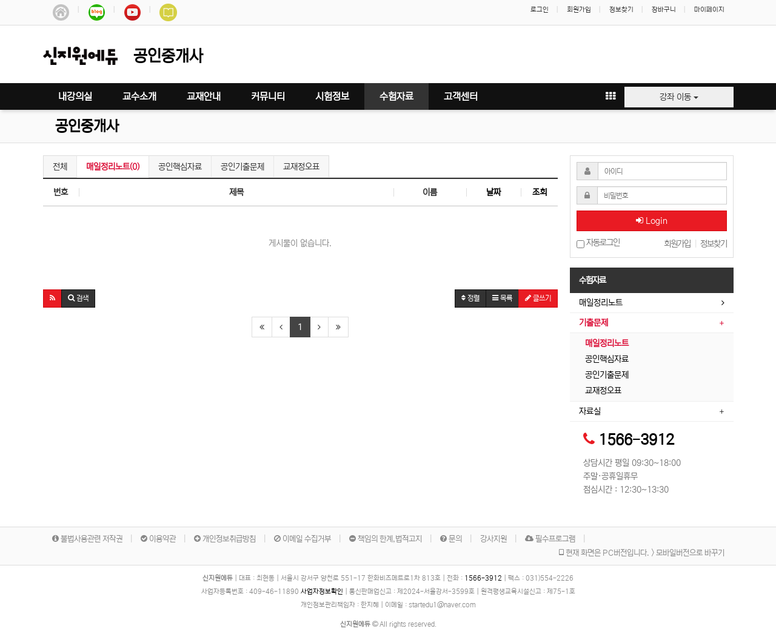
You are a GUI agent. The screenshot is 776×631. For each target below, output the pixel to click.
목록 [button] (502, 298)
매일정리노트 (601, 303)
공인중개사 (87, 126)
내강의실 (75, 96)
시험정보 (332, 96)
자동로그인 (598, 243)
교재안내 (204, 96)
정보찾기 (621, 9)
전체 (60, 167)
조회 (539, 192)
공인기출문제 (242, 167)
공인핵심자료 (180, 167)
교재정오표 (301, 167)
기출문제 (593, 323)
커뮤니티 (268, 96)
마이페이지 (709, 9)
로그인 (539, 9)
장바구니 (664, 9)
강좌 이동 (679, 97)
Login (651, 221)
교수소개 (139, 96)
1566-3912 (636, 440)
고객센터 (461, 96)
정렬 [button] (470, 298)
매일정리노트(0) (112, 167)
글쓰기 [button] (538, 298)
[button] (52, 298)
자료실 (590, 411)
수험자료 (396, 96)
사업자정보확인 (322, 591)
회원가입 (579, 9)
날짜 (493, 192)
